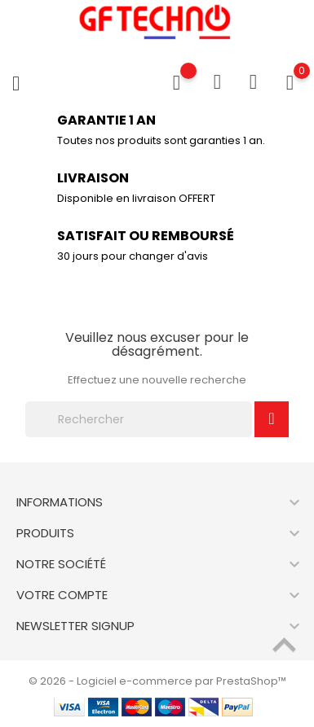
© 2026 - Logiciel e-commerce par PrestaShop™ (157, 681)
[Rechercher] (138, 419)
